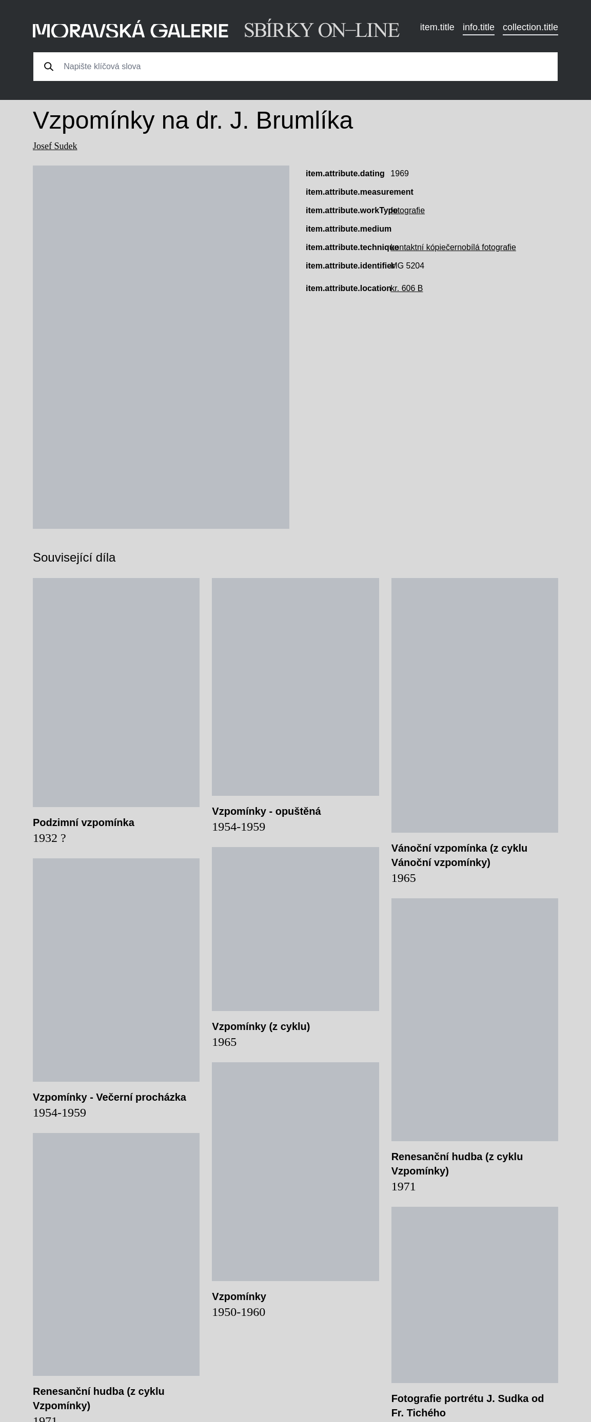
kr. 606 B (406, 288)
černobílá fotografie (481, 247)
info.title (479, 27)
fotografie (407, 210)
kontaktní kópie (418, 247)
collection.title (530, 27)
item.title (437, 27)
